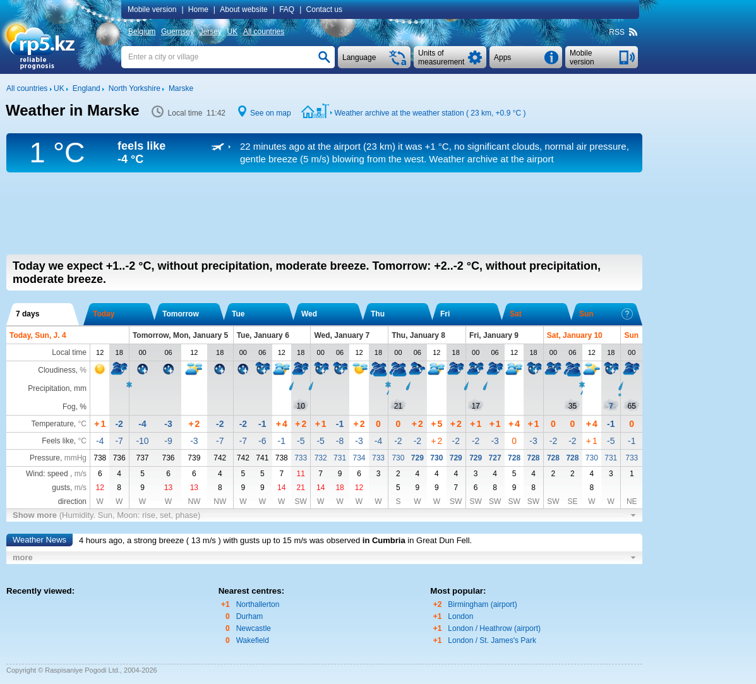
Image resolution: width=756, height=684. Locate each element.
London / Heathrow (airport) (494, 628)
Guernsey (177, 31)
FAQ (286, 9)
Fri (445, 313)
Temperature (52, 423)
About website (243, 9)
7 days (27, 313)
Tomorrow (180, 313)
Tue (238, 313)
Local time (69, 352)
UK (232, 31)
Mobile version (152, 9)
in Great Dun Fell (438, 540)
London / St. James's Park (492, 640)
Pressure (45, 457)
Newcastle (253, 628)
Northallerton (258, 604)
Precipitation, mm (57, 388)
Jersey (211, 31)
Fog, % (75, 406)
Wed (309, 313)
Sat (516, 313)
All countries (263, 31)
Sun (606, 314)
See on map (270, 113)
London (460, 616)
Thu (378, 313)
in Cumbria (384, 540)
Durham (249, 616)
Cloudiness (56, 370)
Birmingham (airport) (482, 604)
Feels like (58, 440)
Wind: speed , (56, 473)
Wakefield (252, 640)
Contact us (324, 9)
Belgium (141, 31)
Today (103, 313)
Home (198, 9)
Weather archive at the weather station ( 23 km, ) (429, 113)
